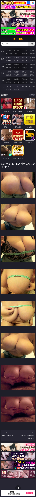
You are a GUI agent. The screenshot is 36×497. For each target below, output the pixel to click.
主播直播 (24, 60)
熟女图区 (24, 75)
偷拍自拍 (16, 65)
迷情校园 (8, 82)
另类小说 (16, 82)
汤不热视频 (32, 86)
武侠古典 (32, 79)
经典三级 (16, 68)
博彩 (2, 52)
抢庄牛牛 (32, 53)
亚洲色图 (16, 72)
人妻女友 (24, 79)
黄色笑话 (24, 82)
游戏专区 (32, 50)
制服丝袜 (8, 68)
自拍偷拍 (16, 57)
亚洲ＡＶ (8, 57)
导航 (2, 87)
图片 (2, 73)
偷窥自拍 (8, 72)
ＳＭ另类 (32, 60)
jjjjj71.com (18, 39)
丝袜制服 (16, 60)
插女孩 (9, 86)
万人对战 (24, 50)
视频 (2, 59)
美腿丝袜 (8, 75)
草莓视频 (24, 86)
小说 (2, 80)
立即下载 (29, 493)
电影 (2, 66)
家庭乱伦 (16, 79)
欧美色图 (24, 72)
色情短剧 (16, 89)
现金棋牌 (24, 53)
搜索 (32, 44)
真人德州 (16, 50)
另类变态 (32, 68)
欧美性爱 (32, 65)
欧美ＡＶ (24, 57)
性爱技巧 (32, 82)
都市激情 (8, 79)
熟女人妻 (8, 60)
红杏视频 (8, 89)
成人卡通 (24, 65)
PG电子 (9, 50)
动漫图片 (32, 72)
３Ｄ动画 (32, 57)
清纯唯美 (16, 75)
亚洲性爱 (8, 65)
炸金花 (17, 53)
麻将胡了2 (9, 53)
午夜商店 (16, 86)
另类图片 (32, 75)
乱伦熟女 (24, 68)
